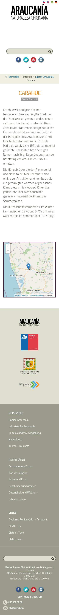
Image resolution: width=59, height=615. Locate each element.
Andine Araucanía (19, 419)
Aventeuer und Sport (20, 466)
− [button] (8, 251)
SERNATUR (15, 526)
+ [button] (8, 246)
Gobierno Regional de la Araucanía (28, 519)
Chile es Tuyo (16, 532)
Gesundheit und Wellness (23, 492)
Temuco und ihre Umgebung (25, 432)
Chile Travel (15, 539)
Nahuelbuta (15, 439)
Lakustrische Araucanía (22, 426)
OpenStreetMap (37, 296)
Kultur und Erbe (17, 479)
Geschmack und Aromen (22, 486)
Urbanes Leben (17, 499)
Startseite (13, 76)
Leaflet (17, 296)
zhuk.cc (25, 296)
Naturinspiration (18, 473)
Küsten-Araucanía (44, 76)
